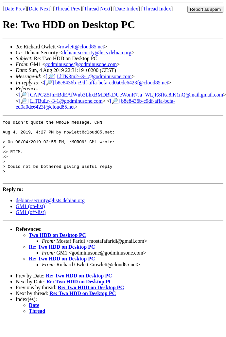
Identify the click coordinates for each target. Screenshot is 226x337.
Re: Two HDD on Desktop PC (62, 258)
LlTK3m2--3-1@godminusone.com (94, 76)
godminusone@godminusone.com (81, 64)
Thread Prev (67, 8)
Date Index (126, 8)
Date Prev (14, 8)
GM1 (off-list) (31, 224)
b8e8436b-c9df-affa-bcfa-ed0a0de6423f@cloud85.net (111, 82)
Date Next (39, 8)
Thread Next (97, 8)
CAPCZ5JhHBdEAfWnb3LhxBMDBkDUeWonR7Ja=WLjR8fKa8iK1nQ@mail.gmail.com (126, 95)
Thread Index (157, 8)
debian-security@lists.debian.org (96, 52)
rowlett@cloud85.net (82, 46)
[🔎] (50, 76)
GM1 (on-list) (30, 218)
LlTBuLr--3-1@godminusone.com (66, 101)
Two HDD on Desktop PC (57, 247)
